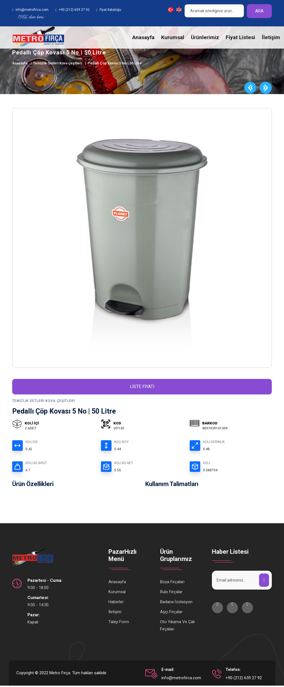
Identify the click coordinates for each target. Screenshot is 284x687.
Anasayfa (143, 37)
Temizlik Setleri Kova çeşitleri (57, 63)
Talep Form (118, 623)
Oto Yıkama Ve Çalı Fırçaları (177, 627)
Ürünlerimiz (205, 37)
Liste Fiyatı (142, 388)
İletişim (271, 37)
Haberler (116, 603)
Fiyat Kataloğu (110, 10)
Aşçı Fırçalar (171, 613)
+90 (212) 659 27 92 (243, 679)
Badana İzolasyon (176, 603)
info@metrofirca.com (181, 679)
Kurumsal (172, 37)
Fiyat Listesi (240, 37)
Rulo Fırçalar (171, 593)
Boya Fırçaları (172, 583)
